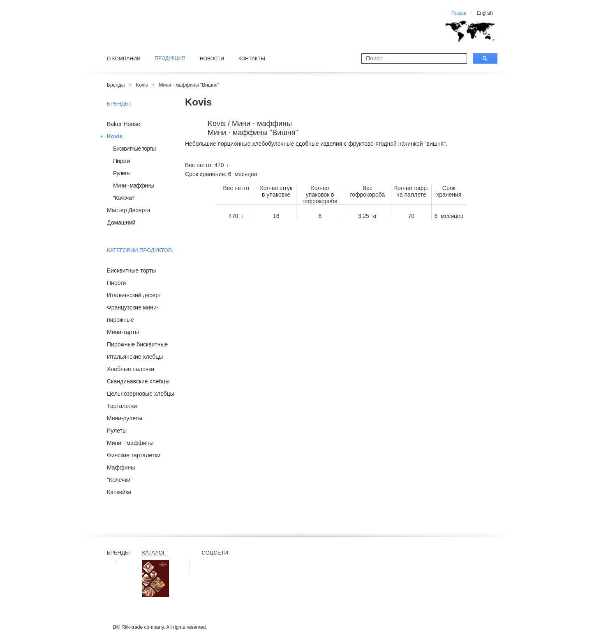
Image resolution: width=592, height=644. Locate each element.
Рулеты (121, 173)
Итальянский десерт (134, 295)
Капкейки (119, 492)
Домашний (121, 222)
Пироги (121, 161)
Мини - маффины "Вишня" (189, 85)
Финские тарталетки (133, 455)
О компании (123, 59)
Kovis (142, 85)
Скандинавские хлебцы (138, 381)
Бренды (116, 85)
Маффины (121, 467)
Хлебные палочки (130, 369)
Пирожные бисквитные (137, 344)
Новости (212, 59)
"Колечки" (124, 198)
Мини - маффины (133, 185)
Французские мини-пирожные (133, 313)
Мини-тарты (123, 332)
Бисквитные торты (134, 148)
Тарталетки (122, 406)
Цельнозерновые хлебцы (140, 393)
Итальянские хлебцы (135, 356)
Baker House (123, 124)
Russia (459, 13)
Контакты (251, 59)
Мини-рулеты (124, 418)
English (484, 13)
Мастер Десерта (128, 210)
